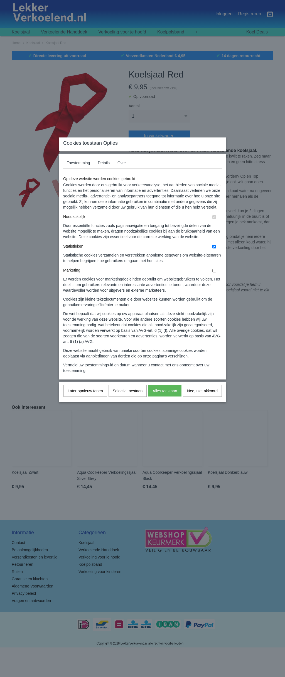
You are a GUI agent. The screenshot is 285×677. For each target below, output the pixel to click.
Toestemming (78, 173)
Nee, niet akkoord (202, 402)
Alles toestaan (165, 402)
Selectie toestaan (127, 402)
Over (121, 173)
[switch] (214, 228)
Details (104, 173)
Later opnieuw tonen (85, 402)
